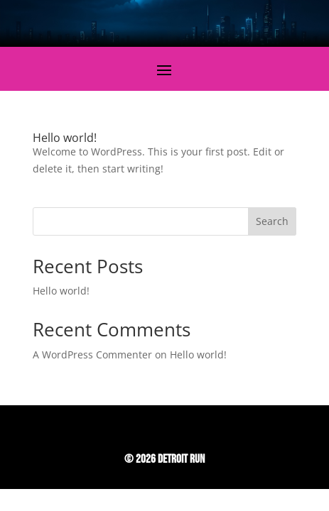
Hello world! (65, 137)
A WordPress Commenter (92, 354)
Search (272, 221)
